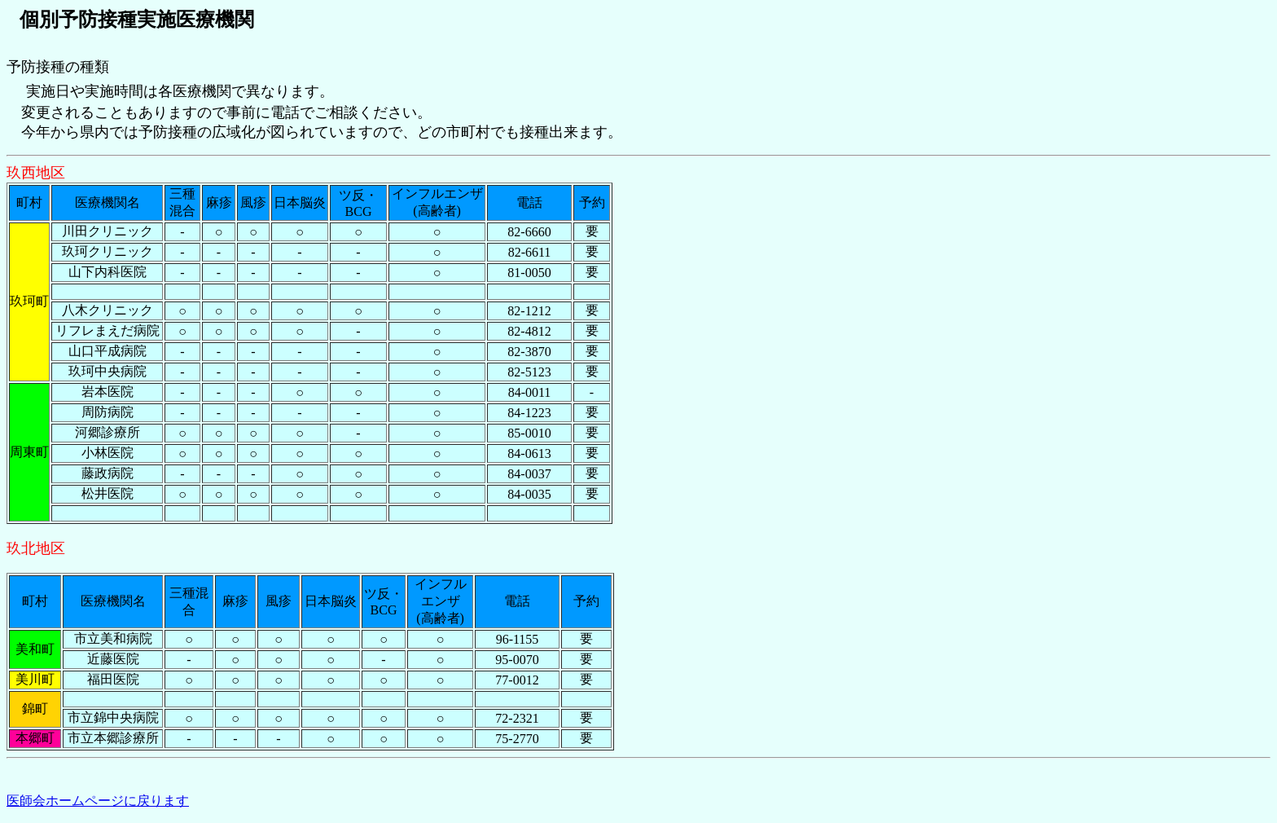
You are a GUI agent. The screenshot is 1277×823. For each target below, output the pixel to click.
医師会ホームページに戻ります (98, 801)
